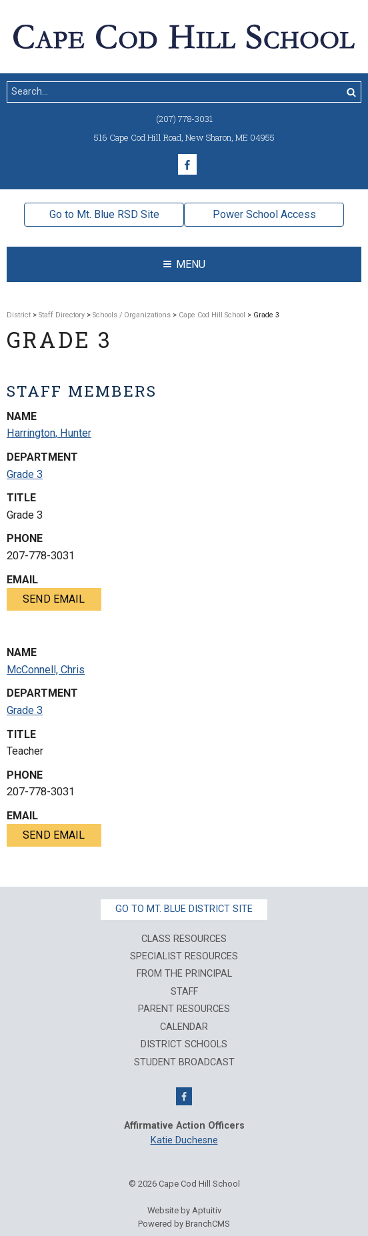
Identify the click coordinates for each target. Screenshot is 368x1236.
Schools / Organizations (132, 315)
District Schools (184, 1044)
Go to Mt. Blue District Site (184, 909)
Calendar (184, 1027)
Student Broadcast (184, 1062)
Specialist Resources (184, 956)
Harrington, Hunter (49, 433)
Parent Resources (184, 1009)
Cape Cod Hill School (212, 315)
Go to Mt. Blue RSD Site (104, 214)
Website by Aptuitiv (184, 1210)
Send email (54, 599)
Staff (184, 992)
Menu (184, 264)
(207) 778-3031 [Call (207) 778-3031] (184, 119)
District (19, 315)
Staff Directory (62, 315)
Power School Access (264, 214)
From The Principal (184, 974)
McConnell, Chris (46, 669)
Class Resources (184, 939)
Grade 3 (25, 474)
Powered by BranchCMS (184, 1224)
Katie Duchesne (184, 1140)
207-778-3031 (41, 555)
